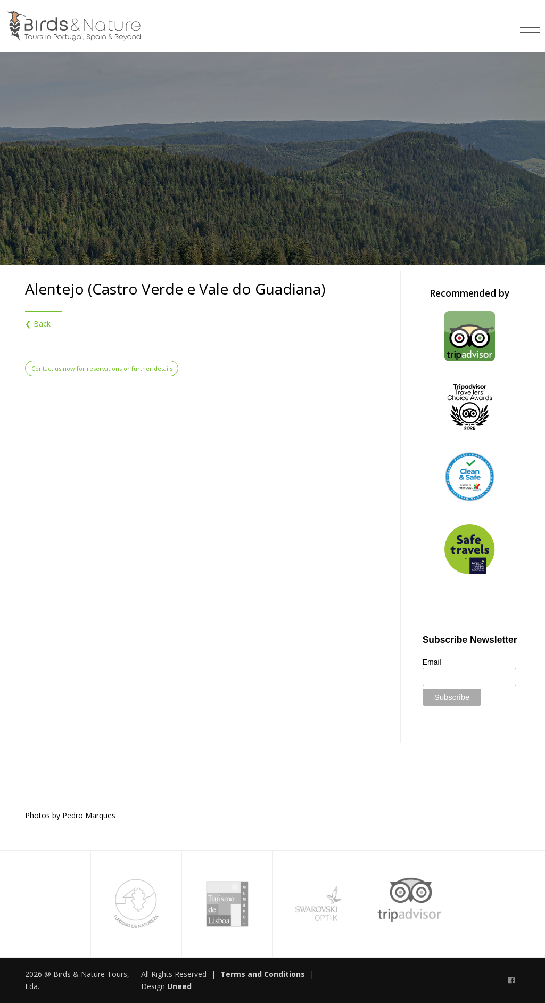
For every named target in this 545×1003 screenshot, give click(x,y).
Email (432, 662)
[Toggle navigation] (530, 23)
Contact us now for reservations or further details (101, 368)
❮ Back (38, 324)
